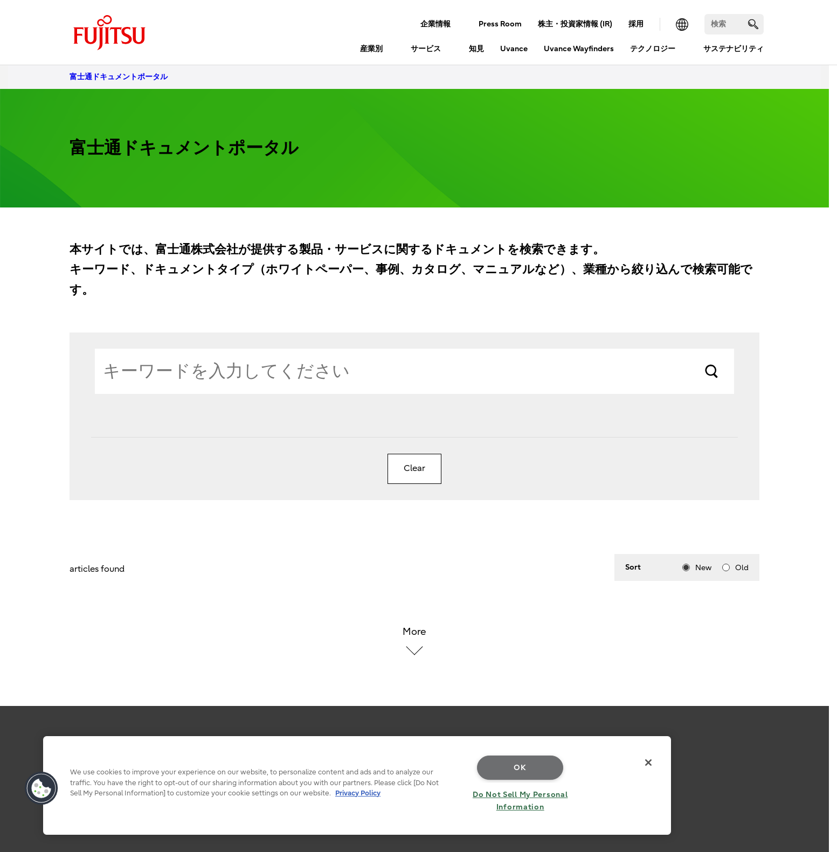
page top (812, 736)
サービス (426, 48)
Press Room (500, 24)
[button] (41, 788)
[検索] (734, 24)
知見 (476, 48)
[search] (753, 24)
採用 (636, 24)
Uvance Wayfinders (579, 48)
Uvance (514, 48)
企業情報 (435, 24)
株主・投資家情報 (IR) (575, 24)
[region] (357, 785)
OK (520, 767)
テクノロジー (652, 48)
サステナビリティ (733, 48)
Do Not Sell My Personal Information (520, 801)
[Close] (648, 762)
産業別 (371, 48)
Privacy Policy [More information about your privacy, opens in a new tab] (358, 793)
